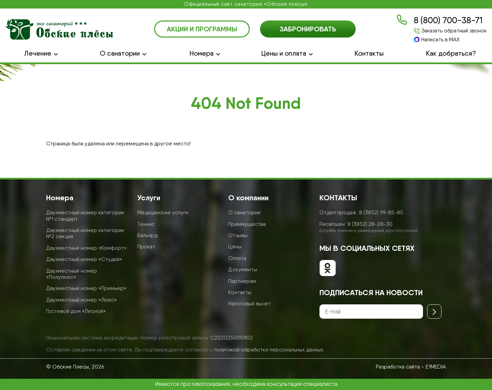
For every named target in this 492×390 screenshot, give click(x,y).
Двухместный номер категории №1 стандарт (85, 215)
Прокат (146, 246)
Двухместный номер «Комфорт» (86, 248)
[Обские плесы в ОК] (327, 268)
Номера (202, 53)
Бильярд (147, 235)
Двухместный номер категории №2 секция (85, 233)
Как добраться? (451, 53)
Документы (242, 269)
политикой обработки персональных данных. (269, 349)
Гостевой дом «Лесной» (76, 311)
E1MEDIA (436, 366)
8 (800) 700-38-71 (448, 20)
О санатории (120, 53)
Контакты (369, 53)
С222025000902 (231, 337)
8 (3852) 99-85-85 (381, 212)
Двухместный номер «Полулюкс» (71, 274)
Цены (235, 246)
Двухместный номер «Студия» (84, 259)
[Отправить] (434, 311)
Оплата (237, 258)
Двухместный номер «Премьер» (86, 288)
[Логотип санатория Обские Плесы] (59, 29)
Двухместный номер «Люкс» (81, 300)
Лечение (37, 53)
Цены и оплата (283, 53)
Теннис (146, 224)
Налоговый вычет (249, 303)
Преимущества (247, 224)
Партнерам (242, 281)
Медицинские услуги (162, 212)
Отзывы (237, 235)
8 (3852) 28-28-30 (370, 224)
